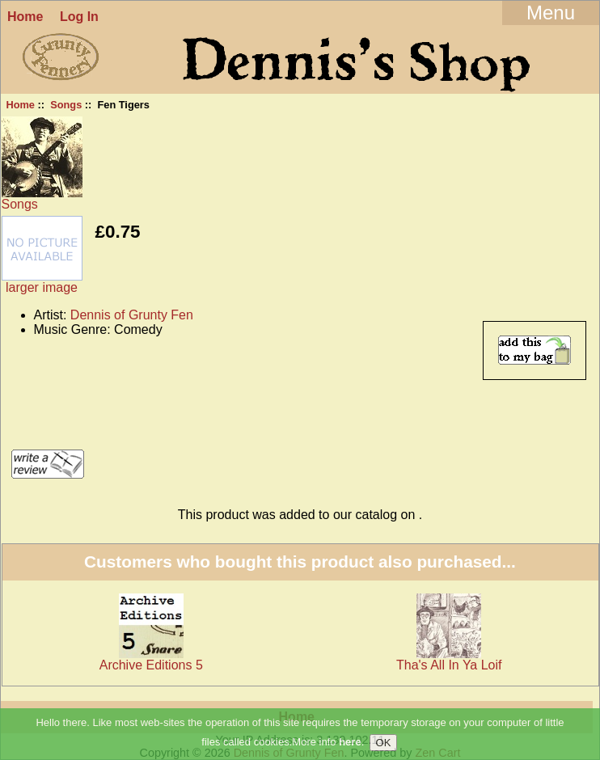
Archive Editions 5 (151, 665)
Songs (66, 105)
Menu (550, 12)
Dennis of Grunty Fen (131, 315)
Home (25, 16)
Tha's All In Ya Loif (449, 665)
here (350, 743)
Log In (79, 16)
